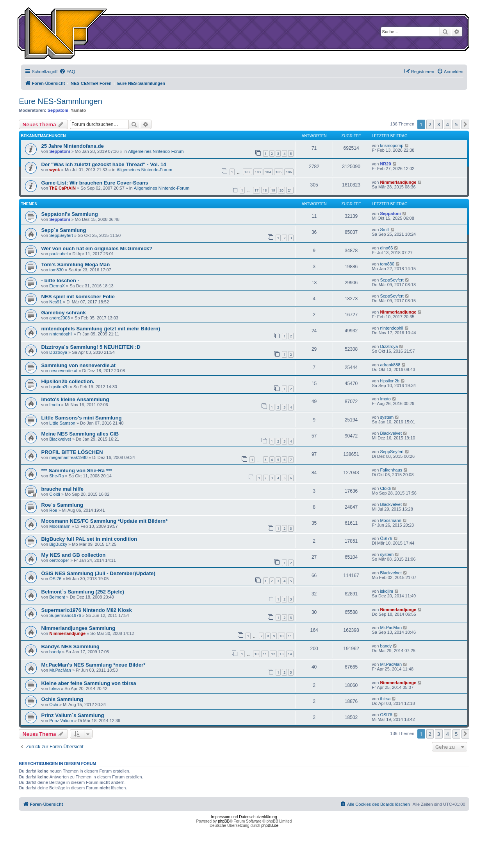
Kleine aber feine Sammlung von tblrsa (88, 683)
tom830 (56, 269)
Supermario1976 (65, 615)
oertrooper (59, 560)
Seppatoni (58, 110)
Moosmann (59, 526)
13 (281, 653)
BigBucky (58, 544)
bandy (55, 651)
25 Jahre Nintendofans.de (72, 146)
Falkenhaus (391, 470)
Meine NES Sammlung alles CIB (80, 434)
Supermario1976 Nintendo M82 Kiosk (86, 610)
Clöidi (54, 494)
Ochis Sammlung (62, 699)
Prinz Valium (61, 720)
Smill (384, 229)
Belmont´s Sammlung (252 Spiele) (82, 592)
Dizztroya (58, 352)
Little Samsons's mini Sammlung (81, 418)
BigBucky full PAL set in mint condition (89, 539)
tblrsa (54, 688)
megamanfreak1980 (68, 457)
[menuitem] (67, 71)
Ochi (53, 704)
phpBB (224, 821)
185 (278, 171)
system (387, 417)
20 (281, 190)
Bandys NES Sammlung (70, 646)
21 (290, 190)
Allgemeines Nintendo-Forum (155, 151)
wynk (54, 169)
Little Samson (62, 423)
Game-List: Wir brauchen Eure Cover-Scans (94, 183)
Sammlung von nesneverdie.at (78, 365)
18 (265, 190)
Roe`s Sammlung (62, 505)
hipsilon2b (59, 386)
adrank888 (390, 364)
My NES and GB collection (73, 555)
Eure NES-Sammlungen (60, 101)
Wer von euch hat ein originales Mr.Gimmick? (96, 248)
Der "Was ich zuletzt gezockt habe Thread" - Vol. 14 (103, 164)
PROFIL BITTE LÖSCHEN (72, 452)
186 (289, 171)
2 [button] (430, 124)
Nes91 (55, 301)
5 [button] (456, 124)
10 (281, 635)
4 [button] (447, 124)
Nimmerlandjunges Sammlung (78, 628)
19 (273, 190)
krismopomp (391, 145)
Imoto (54, 404)
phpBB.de (269, 825)
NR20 (385, 163)
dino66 (386, 248)
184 (268, 171)
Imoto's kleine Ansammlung (75, 399)
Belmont (57, 597)
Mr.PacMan (391, 627)
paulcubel (58, 253)
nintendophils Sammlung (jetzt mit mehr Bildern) (100, 329)
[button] (465, 124)
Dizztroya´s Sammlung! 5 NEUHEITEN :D (90, 347)
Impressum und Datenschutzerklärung (244, 817)
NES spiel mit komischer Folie (77, 296)
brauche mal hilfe (62, 489)
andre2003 (59, 318)
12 (273, 653)
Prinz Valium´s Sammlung (72, 715)
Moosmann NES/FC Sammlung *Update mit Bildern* (104, 521)
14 (290, 653)
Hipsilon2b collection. (67, 381)
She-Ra (56, 475)
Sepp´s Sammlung (63, 230)
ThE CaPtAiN (62, 188)
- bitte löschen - (60, 280)
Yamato (78, 110)
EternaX (57, 285)
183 (258, 171)
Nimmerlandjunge (398, 182)
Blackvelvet (60, 439)
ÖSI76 (386, 538)
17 (256, 190)
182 (247, 171)
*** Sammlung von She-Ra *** (76, 470)
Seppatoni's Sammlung (69, 214)
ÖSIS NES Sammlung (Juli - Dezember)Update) (98, 573)
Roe (53, 510)
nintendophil (60, 334)
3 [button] (438, 124)
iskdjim (386, 591)
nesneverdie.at (63, 370)
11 (290, 635)
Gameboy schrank (63, 313)
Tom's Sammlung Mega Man (75, 264)
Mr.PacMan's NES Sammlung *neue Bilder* (93, 665)
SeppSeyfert (61, 235)
